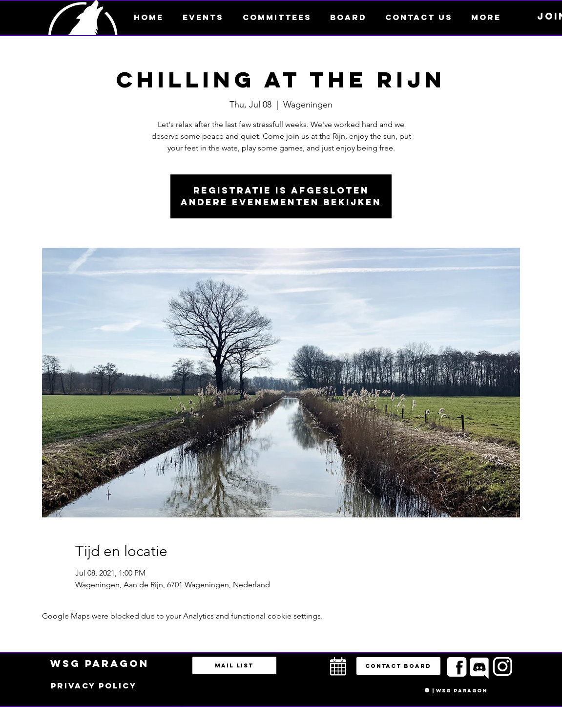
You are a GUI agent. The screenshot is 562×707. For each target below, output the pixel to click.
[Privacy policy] (93, 686)
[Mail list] (234, 665)
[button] (486, 17)
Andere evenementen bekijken (281, 202)
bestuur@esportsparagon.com (172, 705)
